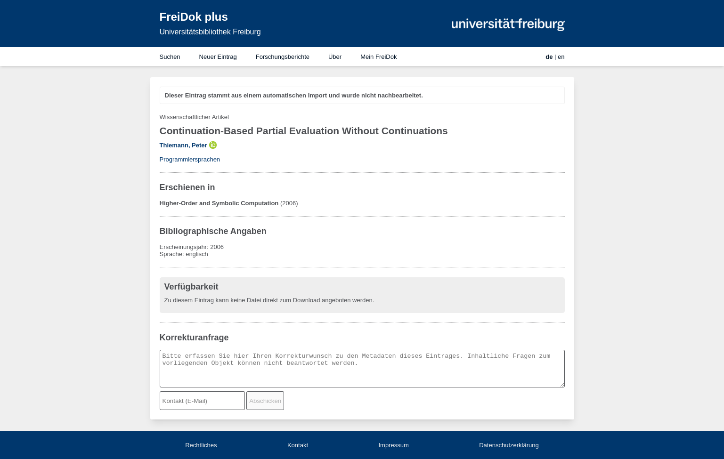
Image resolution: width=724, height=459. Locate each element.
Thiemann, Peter (183, 145)
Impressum (393, 445)
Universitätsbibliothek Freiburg (210, 32)
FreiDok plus (194, 16)
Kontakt (297, 445)
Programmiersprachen (190, 159)
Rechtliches (201, 445)
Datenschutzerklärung (508, 445)
